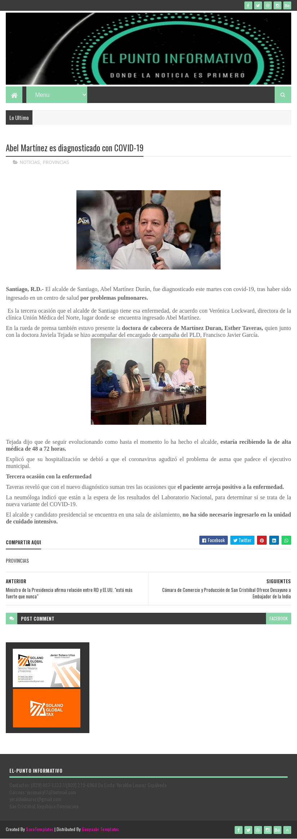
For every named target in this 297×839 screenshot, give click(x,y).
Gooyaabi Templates (100, 829)
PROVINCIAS (56, 162)
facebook (279, 618)
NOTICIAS (30, 162)
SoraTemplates (39, 829)
